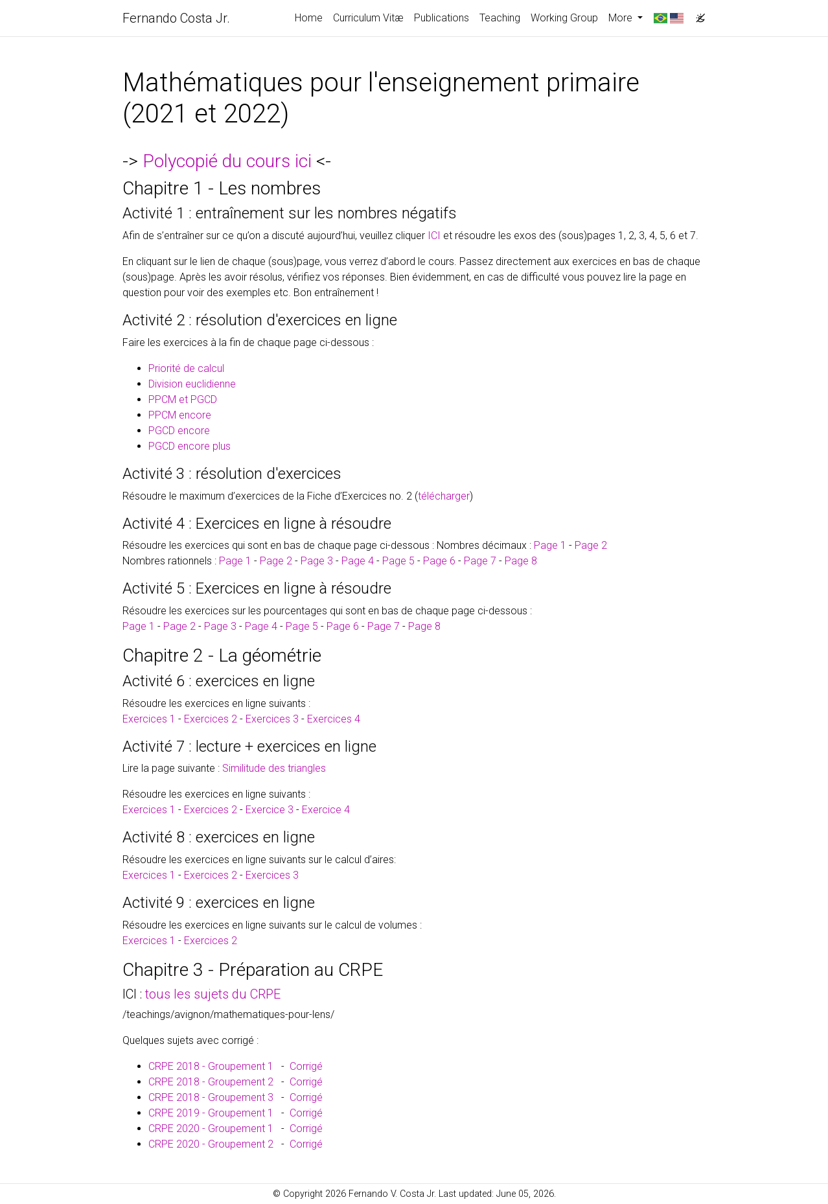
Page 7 (480, 561)
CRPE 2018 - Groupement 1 (210, 1066)
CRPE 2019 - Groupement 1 (210, 1113)
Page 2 (591, 545)
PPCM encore (179, 415)
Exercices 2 (210, 719)
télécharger (444, 496)
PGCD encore (179, 430)
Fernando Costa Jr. (176, 18)
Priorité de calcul (186, 368)
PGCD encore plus (189, 446)
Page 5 (398, 561)
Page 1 (550, 545)
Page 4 (357, 561)
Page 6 (439, 561)
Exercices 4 (333, 719)
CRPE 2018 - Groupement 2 (210, 1082)
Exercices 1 (149, 719)
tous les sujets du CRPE (213, 994)
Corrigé (306, 1066)
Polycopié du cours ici (227, 161)
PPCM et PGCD (182, 399)
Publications (441, 18)
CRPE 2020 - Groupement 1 (210, 1128)
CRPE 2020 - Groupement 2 (210, 1144)
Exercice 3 (269, 810)
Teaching (499, 18)
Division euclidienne (192, 384)
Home (309, 18)
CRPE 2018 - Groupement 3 (210, 1097)
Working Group (564, 18)
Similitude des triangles (274, 768)
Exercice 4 (326, 810)
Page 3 (317, 561)
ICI (434, 235)
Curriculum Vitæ (368, 18)
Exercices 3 (272, 719)
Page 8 (521, 561)
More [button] (621, 18)
